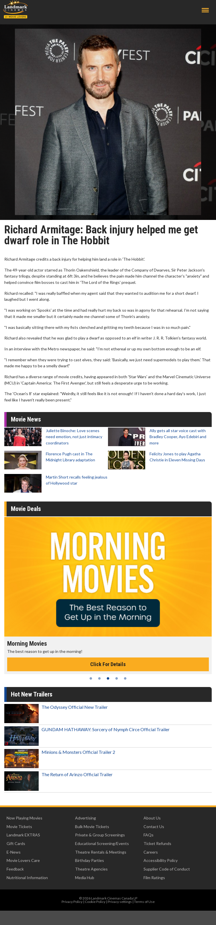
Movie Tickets (19, 826)
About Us (152, 817)
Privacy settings (120, 901)
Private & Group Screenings (100, 834)
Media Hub (84, 877)
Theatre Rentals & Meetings (100, 852)
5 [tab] (125, 678)
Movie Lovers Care (23, 860)
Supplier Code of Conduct (167, 869)
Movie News (26, 419)
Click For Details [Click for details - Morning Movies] (108, 664)
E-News (14, 852)
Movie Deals (26, 508)
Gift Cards (16, 843)
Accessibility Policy (161, 860)
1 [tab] (91, 678)
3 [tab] (108, 678)
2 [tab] (99, 678)
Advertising (85, 817)
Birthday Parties (89, 860)
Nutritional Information (27, 877)
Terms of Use (144, 901)
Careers (151, 852)
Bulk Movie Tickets (92, 826)
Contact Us (154, 826)
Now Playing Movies (24, 817)
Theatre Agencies (91, 869)
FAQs (149, 834)
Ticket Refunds (157, 843)
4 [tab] (116, 678)
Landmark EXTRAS (23, 834)
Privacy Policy (72, 901)
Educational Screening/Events (102, 843)
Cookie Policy (95, 901)
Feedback (15, 869)
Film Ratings (154, 877)
